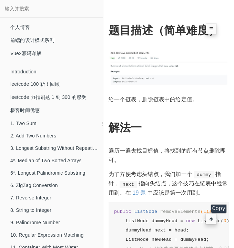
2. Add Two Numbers (33, 135)
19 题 (139, 193)
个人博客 (20, 27)
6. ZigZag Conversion (34, 185)
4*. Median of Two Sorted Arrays (46, 160)
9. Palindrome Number (35, 222)
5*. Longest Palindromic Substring (47, 173)
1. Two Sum (23, 123)
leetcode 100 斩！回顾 (35, 84)
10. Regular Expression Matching (46, 235)
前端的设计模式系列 (32, 40)
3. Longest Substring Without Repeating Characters (56, 148)
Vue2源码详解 (25, 53)
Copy (218, 209)
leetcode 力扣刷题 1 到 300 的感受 (48, 97)
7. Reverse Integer (30, 197)
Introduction (23, 71)
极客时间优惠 (25, 110)
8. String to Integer (30, 210)
